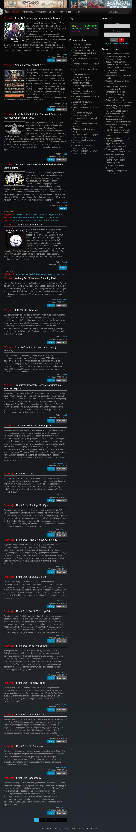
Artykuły (16, 12)
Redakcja (58, 829)
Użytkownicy (27, 12)
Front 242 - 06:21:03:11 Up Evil (33, 611)
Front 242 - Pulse (25, 473)
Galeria (52, 12)
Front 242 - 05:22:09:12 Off (31, 577)
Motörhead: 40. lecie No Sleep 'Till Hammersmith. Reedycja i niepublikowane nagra (118, 124)
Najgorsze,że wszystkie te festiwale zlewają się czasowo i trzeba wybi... (40, 274)
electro (76, 31)
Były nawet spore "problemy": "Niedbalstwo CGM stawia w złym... (35, 220)
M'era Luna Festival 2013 (28, 224)
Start (41, 829)
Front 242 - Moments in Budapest (32, 425)
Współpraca (70, 829)
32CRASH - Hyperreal (26, 310)
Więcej (69, 12)
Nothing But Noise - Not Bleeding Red (35, 278)
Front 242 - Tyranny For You (31, 645)
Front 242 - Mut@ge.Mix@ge (32, 505)
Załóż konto (110, 43)
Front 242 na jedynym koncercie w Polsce (37, 18)
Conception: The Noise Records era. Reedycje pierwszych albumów (115, 94)
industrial (76, 28)
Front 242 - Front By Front (30, 683)
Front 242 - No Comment (29, 746)
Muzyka (8, 18)
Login (77, 12)
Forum (60, 12)
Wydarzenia (41, 12)
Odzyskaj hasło (122, 43)
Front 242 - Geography (28, 778)
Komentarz (61, 60)
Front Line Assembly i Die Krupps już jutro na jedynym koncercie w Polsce (84, 53)
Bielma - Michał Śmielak (115, 62)
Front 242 (91, 29)
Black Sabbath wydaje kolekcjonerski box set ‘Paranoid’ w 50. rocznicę (116, 157)
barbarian (7, 220)
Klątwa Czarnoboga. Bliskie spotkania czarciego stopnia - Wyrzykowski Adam (117, 56)
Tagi (71, 18)
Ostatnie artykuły (110, 49)
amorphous (8, 217)
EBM (74, 26)
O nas (48, 829)
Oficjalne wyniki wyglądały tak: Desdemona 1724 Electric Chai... (36, 217)
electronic (90, 25)
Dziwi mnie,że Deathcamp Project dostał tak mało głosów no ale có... (39, 215)
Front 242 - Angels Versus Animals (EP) (37, 539)
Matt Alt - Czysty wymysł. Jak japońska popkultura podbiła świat (117, 132)
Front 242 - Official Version (30, 714)
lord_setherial (9, 215)
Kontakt (80, 829)
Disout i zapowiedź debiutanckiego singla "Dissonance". (114, 165)
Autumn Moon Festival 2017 (29, 65)
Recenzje (9, 473)
